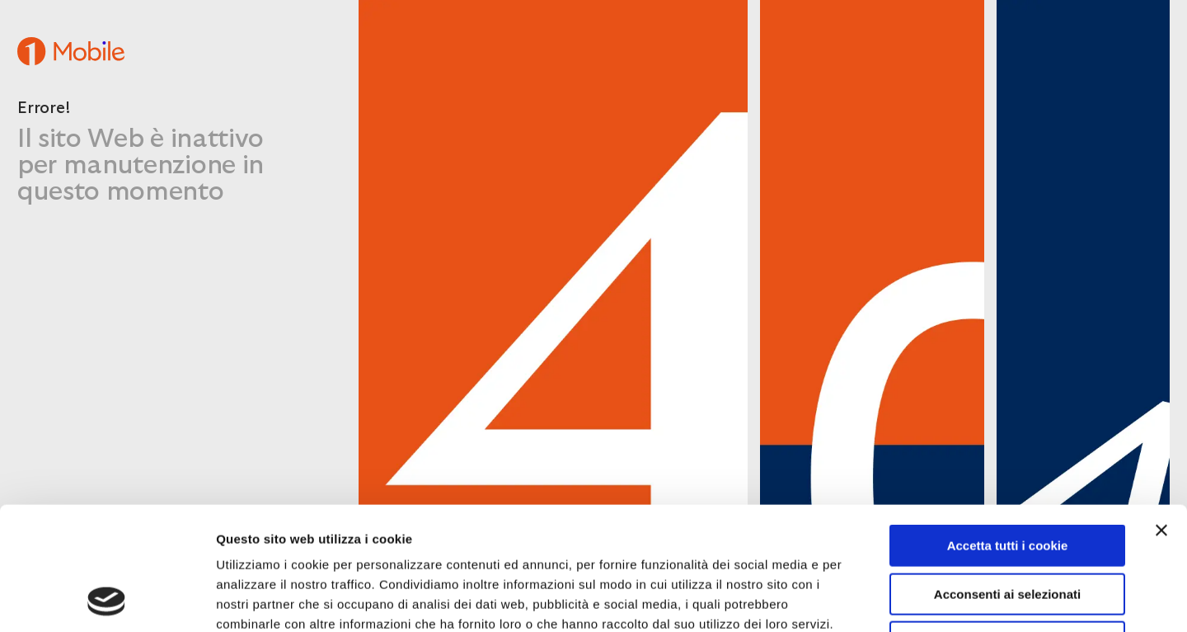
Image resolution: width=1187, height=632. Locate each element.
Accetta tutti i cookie (1007, 430)
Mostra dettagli (875, 599)
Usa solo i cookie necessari (1007, 527)
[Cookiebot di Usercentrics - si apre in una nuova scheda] (107, 599)
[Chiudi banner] (1161, 415)
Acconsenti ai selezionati (1007, 479)
